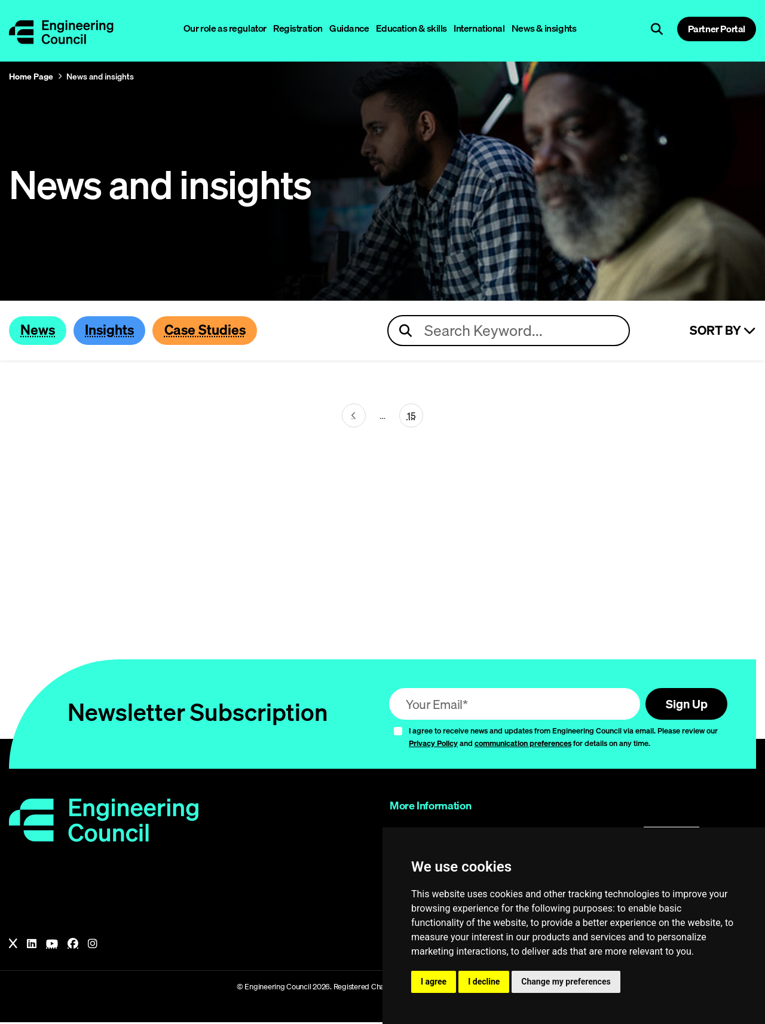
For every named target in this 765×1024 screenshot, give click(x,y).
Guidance (349, 28)
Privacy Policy (433, 745)
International (479, 28)
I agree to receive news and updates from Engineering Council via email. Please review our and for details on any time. (563, 739)
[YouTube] (52, 946)
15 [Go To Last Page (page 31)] (411, 416)
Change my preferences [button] (565, 981)
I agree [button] (433, 981)
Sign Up (684, 705)
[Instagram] (92, 946)
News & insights (544, 28)
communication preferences (523, 745)
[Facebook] (73, 946)
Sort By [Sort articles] (723, 331)
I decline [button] (484, 981)
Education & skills (411, 28)
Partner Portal (716, 28)
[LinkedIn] (31, 946)
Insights (116, 331)
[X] (13, 946)
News (40, 331)
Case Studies (218, 331)
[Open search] (657, 29)
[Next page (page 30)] (354, 417)
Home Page (31, 76)
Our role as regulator (225, 28)
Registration (298, 28)
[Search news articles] (508, 331)
